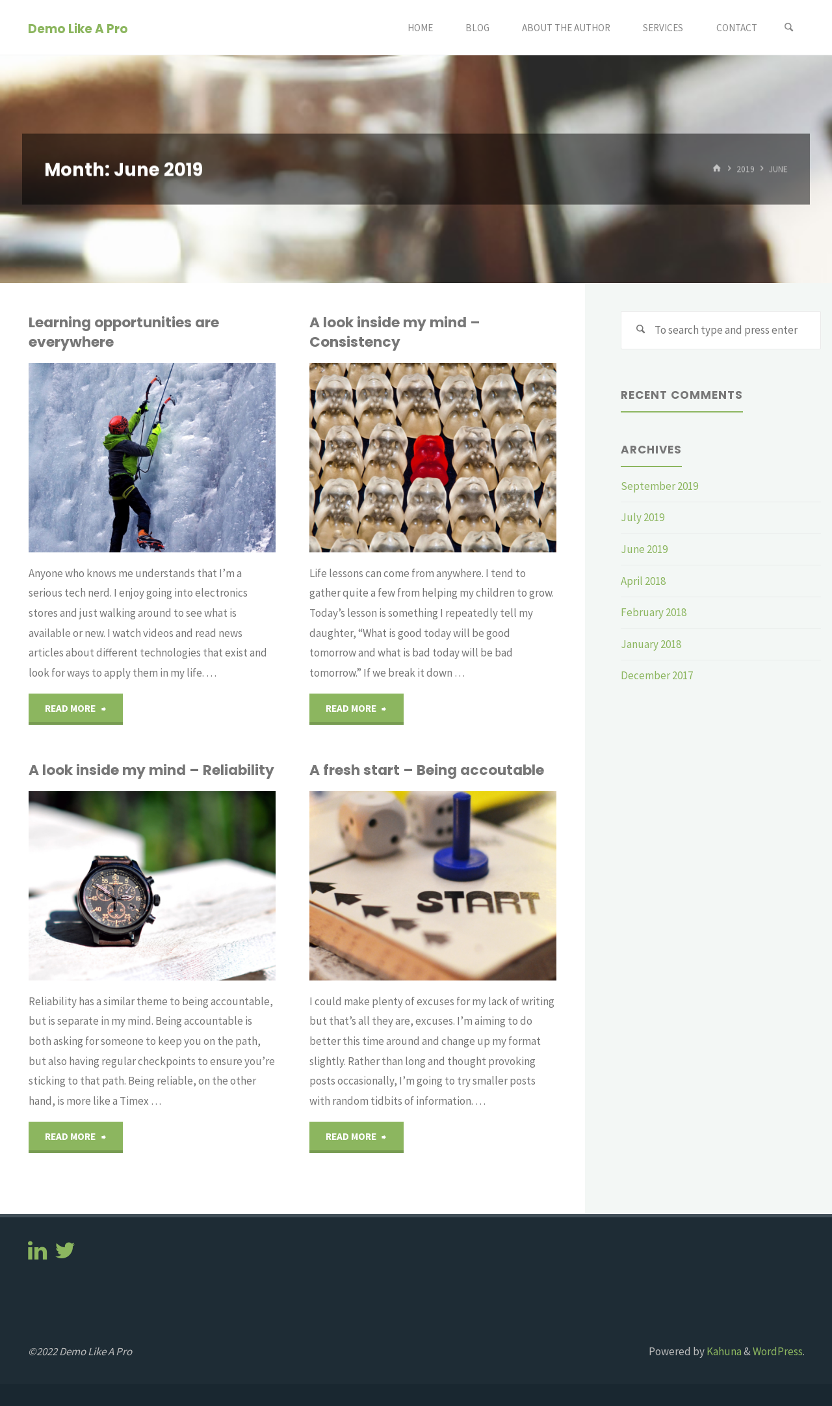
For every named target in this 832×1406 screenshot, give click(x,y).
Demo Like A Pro (78, 28)
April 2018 (643, 581)
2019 (745, 168)
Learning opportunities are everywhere (124, 332)
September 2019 (659, 486)
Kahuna (723, 1351)
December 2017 (657, 675)
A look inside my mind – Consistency (394, 332)
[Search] (789, 27)
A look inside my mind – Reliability (151, 770)
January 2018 (651, 644)
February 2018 (653, 612)
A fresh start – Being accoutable (426, 770)
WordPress (778, 1351)
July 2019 (642, 517)
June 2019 (644, 549)
